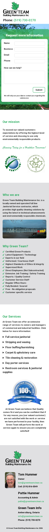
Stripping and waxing (17, 342)
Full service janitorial (17, 336)
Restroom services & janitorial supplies (22, 370)
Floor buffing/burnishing (19, 347)
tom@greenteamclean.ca (30, 483)
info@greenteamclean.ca (30, 516)
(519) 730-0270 (25, 20)
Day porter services (17, 363)
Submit (39, 90)
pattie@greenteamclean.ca (31, 501)
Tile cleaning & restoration (21, 357)
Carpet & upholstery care (20, 352)
